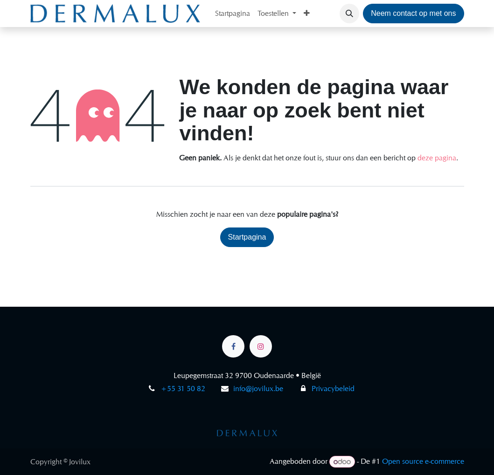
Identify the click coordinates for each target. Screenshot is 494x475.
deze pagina (436, 157)
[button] (349, 13)
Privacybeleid (326, 388)
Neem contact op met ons (413, 13)
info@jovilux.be (258, 388)
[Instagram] (261, 346)
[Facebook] (233, 346)
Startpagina (247, 237)
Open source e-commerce (423, 461)
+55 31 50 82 (182, 388)
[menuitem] (232, 13)
